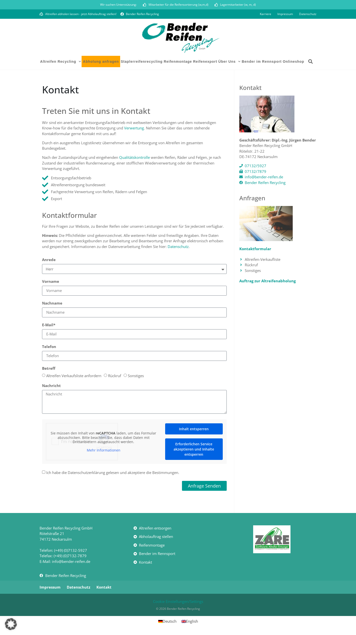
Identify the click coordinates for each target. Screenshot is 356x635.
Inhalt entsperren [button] (194, 429)
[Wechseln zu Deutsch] (167, 622)
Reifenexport (205, 62)
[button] (311, 62)
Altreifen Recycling (60, 62)
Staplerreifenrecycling (141, 62)
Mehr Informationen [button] (103, 451)
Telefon (49, 348)
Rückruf (114, 376)
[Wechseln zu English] (189, 622)
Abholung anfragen (101, 62)
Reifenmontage (178, 62)
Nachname (52, 304)
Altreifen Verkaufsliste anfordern (73, 376)
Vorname (50, 282)
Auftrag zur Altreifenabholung (267, 281)
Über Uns (229, 62)
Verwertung (134, 128)
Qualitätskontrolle (134, 158)
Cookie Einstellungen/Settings (178, 602)
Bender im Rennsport (262, 62)
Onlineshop (293, 62)
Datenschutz (178, 247)
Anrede (49, 261)
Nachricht (51, 387)
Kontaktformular (255, 249)
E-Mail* (48, 326)
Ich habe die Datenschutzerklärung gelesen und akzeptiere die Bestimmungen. (112, 473)
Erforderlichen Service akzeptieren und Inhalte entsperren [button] (194, 449)
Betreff (48, 369)
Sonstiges (136, 376)
